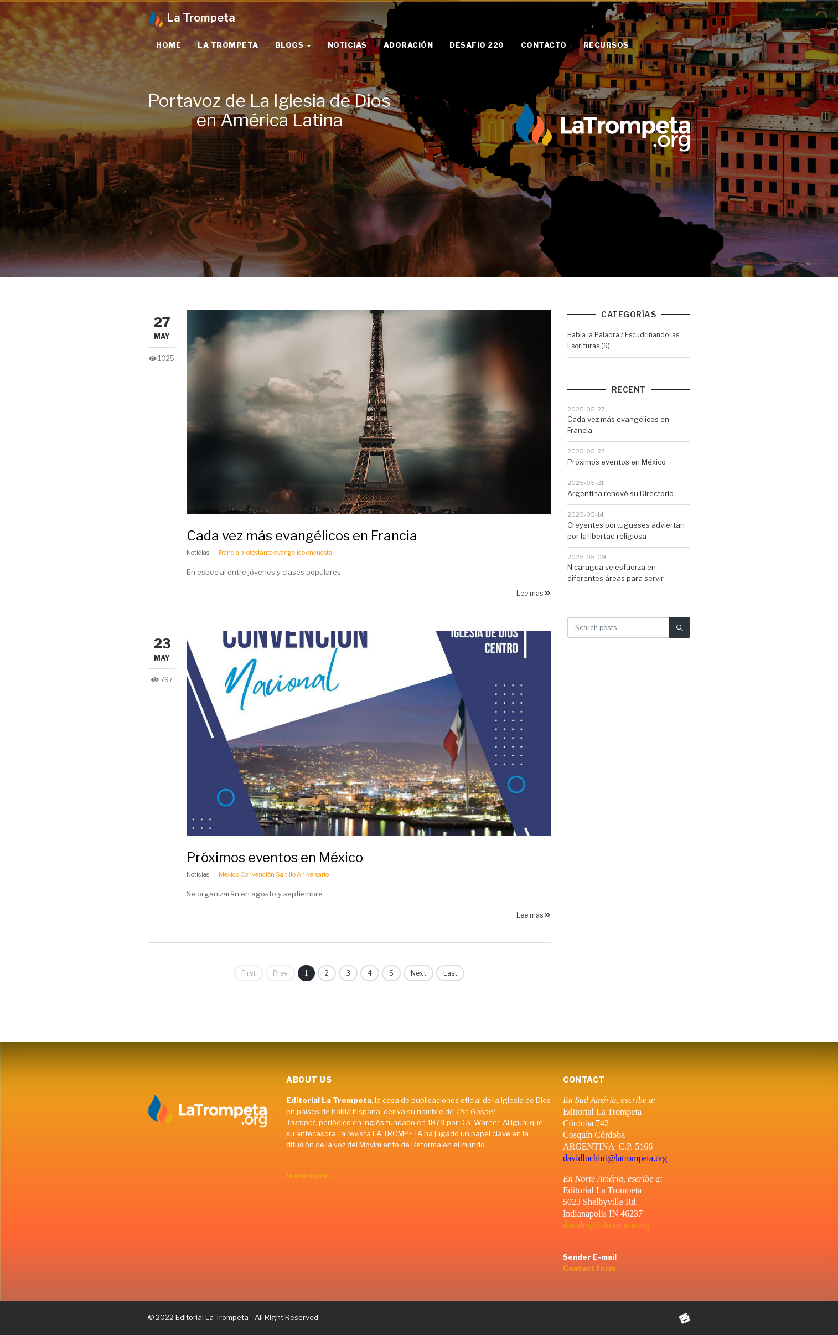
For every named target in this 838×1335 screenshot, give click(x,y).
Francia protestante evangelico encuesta (275, 552)
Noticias (347, 44)
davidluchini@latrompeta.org (615, 1158)
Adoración (408, 44)
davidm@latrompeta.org (606, 1225)
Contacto (544, 44)
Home (168, 44)
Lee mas (533, 593)
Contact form (589, 1268)
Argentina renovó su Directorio (620, 493)
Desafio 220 (476, 44)
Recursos (606, 44)
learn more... (310, 1175)
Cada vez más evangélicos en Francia (302, 536)
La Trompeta (228, 44)
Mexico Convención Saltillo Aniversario (274, 874)
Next (418, 973)
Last (450, 973)
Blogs (293, 44)
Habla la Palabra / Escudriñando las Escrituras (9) (623, 340)
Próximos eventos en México (275, 857)
